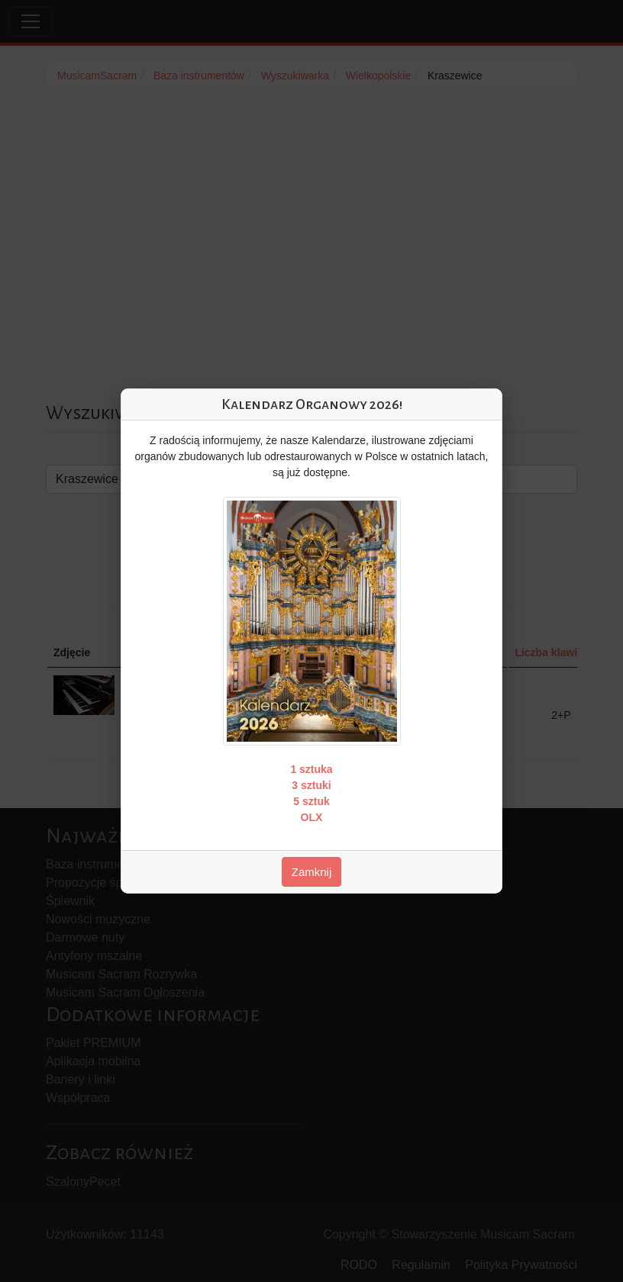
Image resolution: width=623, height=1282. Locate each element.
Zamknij (312, 871)
